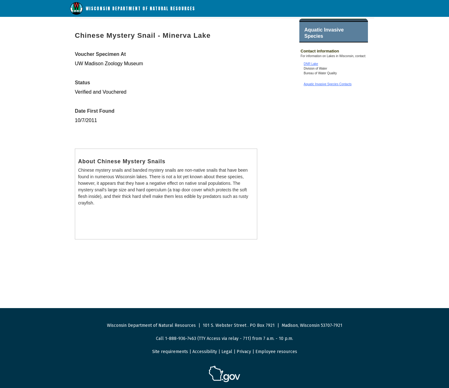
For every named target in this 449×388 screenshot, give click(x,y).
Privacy (244, 351)
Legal (226, 351)
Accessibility (204, 351)
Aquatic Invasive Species (324, 33)
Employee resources (276, 351)
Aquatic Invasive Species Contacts (327, 84)
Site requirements (170, 351)
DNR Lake (311, 64)
